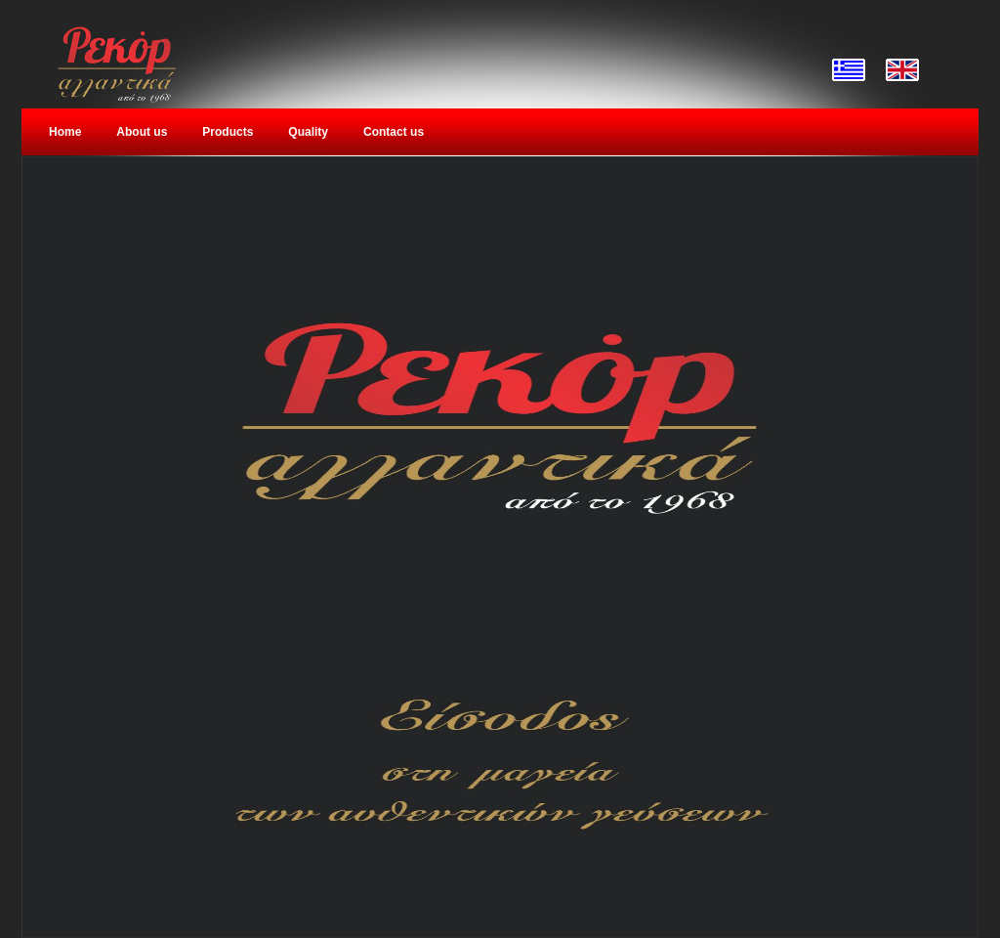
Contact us (393, 132)
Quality (308, 132)
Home (65, 132)
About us (141, 132)
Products (227, 132)
